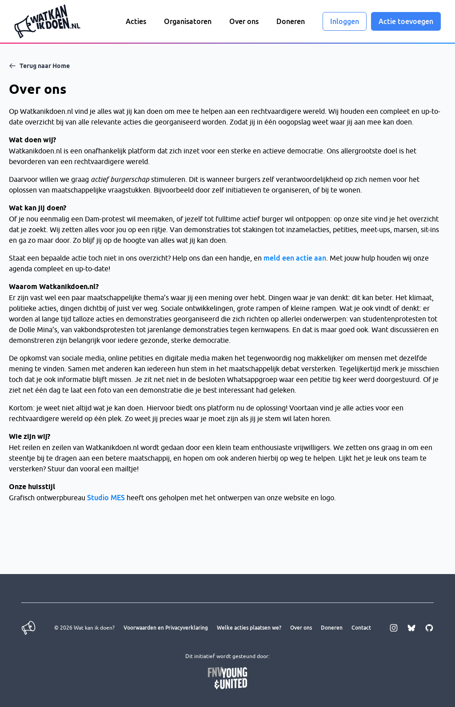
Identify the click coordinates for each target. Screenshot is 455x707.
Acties (136, 21)
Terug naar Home (39, 65)
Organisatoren (188, 21)
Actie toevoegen (406, 21)
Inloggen (344, 21)
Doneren (290, 21)
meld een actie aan (294, 257)
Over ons (244, 21)
